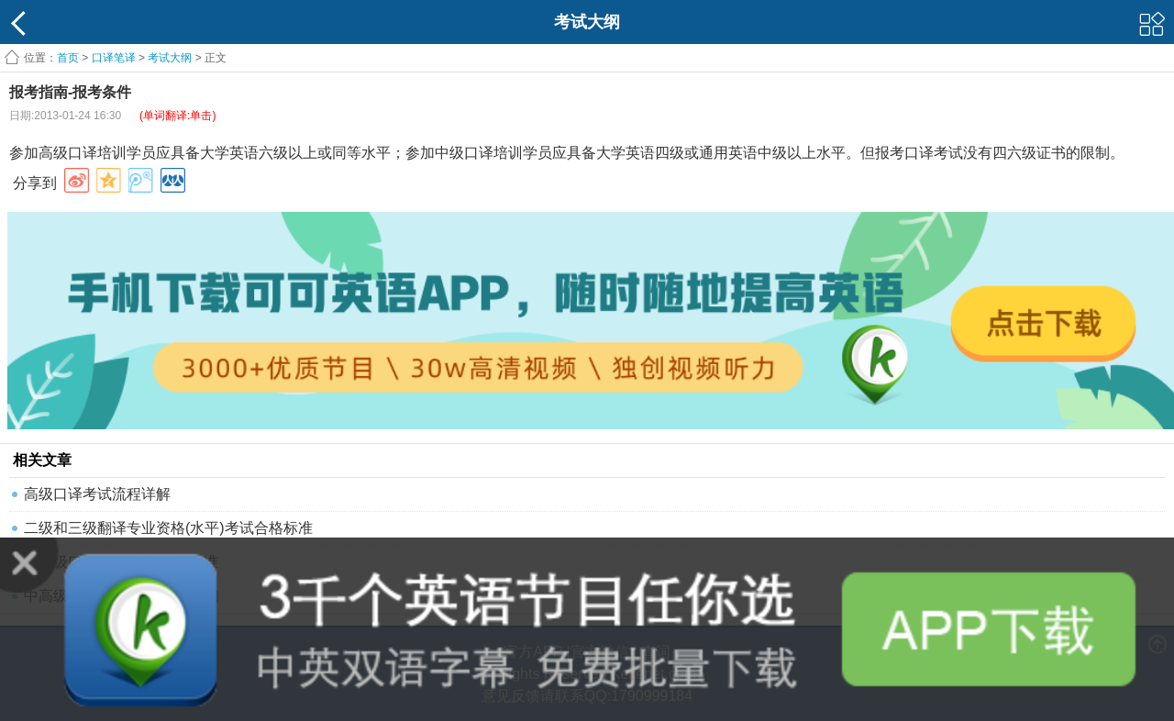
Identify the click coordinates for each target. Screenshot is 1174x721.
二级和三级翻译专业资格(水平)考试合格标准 (168, 528)
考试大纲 (170, 57)
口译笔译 (114, 57)
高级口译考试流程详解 (97, 494)
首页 (68, 57)
